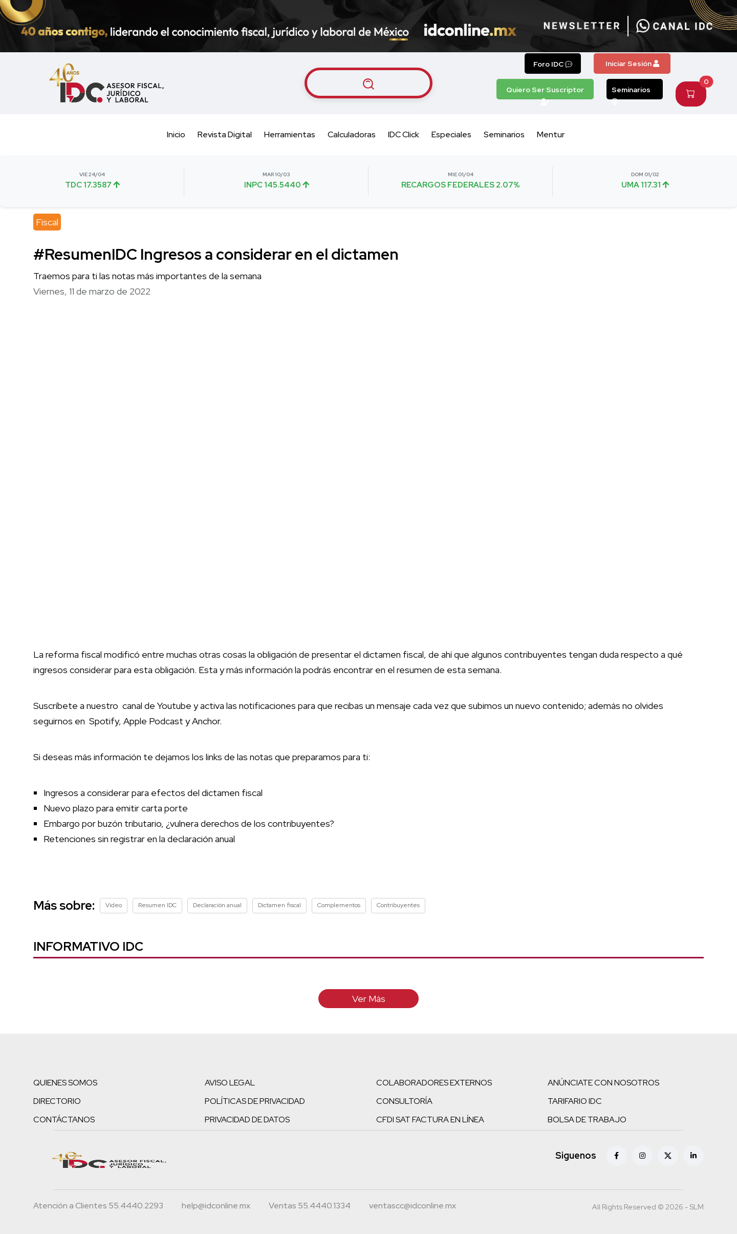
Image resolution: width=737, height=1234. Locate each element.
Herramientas (289, 134)
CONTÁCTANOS (64, 1119)
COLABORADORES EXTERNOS (434, 1082)
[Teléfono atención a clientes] (98, 1207)
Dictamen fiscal (279, 905)
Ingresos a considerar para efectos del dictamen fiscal (153, 793)
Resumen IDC (157, 905)
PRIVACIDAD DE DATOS (247, 1119)
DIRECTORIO (57, 1101)
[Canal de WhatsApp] (674, 26)
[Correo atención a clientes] (216, 1207)
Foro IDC (552, 64)
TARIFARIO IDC (575, 1101)
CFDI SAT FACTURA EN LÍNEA (430, 1119)
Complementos (338, 905)
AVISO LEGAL (230, 1082)
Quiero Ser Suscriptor (545, 92)
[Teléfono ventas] (310, 1207)
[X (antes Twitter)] (668, 1155)
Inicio (176, 134)
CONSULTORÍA (404, 1101)
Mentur (551, 134)
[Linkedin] (693, 1155)
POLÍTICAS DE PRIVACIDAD (255, 1101)
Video (113, 905)
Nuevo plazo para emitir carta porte (116, 808)
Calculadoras (352, 134)
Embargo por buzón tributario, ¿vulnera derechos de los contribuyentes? (189, 823)
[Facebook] (616, 1155)
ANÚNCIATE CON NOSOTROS (603, 1082)
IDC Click (403, 134)
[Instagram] (642, 1155)
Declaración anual (217, 905)
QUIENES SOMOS (65, 1082)
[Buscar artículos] (368, 83)
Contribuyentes (398, 905)
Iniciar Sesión (632, 63)
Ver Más (368, 999)
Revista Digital (225, 134)
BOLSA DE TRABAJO (587, 1119)
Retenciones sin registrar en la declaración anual (139, 839)
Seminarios (631, 92)
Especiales (451, 134)
